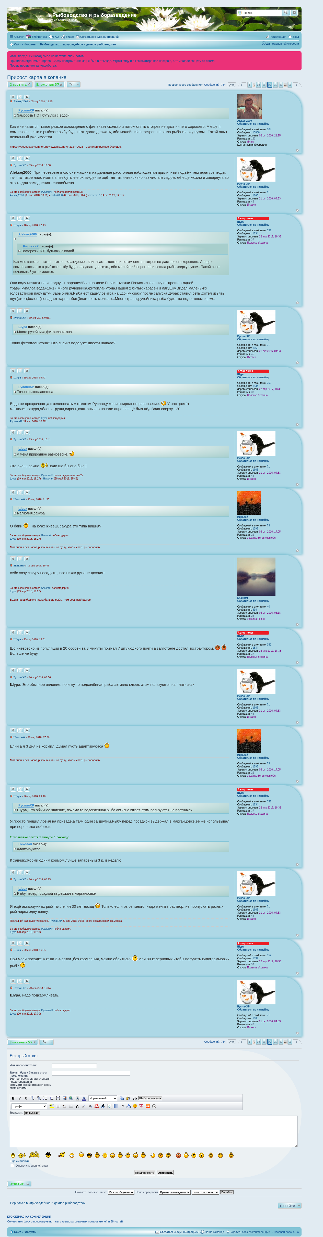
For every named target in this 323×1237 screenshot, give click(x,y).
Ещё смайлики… (20, 1161)
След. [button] (297, 84)
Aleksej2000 (244, 120)
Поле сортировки (163, 1192)
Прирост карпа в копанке (36, 77)
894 (254, 609)
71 (268, 192)
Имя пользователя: (23, 1065)
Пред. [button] (242, 84)
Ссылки (19, 36)
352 (269, 230)
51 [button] (290, 84)
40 (268, 606)
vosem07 (94, 195)
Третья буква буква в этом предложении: (28, 1074)
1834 (255, 233)
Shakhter (242, 598)
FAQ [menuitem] (56, 36)
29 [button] (264, 84)
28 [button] (258, 84)
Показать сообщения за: (104, 1192)
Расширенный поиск (294, 13)
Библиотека (39, 36)
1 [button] (249, 84)
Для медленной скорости (282, 43)
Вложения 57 (47, 84)
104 (269, 129)
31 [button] (275, 84)
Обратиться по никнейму (253, 123)
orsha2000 (57, 195)
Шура (240, 221)
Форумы (30, 1231)
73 (268, 525)
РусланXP (26, 110)
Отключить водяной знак (29, 1165)
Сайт (17, 1231)
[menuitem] (67, 37)
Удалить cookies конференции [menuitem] (250, 1231)
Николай (48, 478)
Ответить (18, 84)
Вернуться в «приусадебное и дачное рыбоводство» (48, 1203)
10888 (256, 132)
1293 (255, 528)
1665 (255, 195)
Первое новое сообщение (185, 84)
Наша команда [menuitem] (214, 1231)
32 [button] (281, 84)
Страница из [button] (232, 84)
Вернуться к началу (297, 150)
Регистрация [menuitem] (278, 36)
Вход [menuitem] (296, 36)
